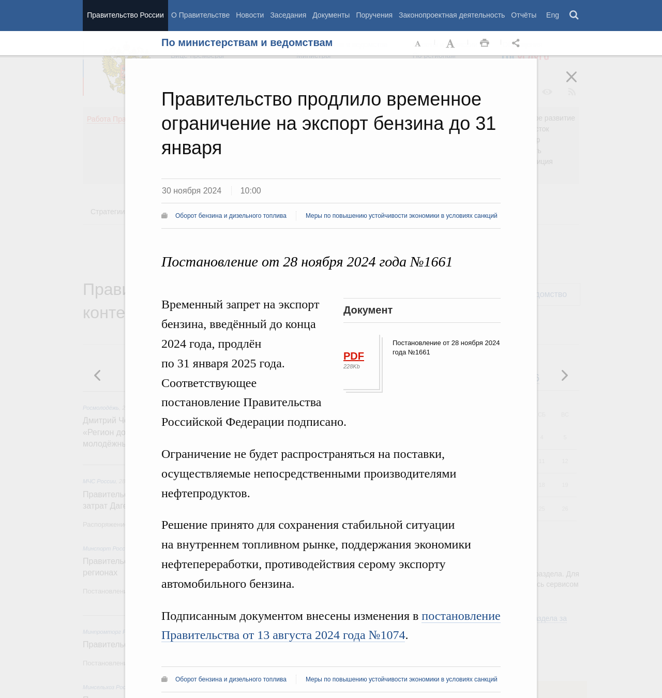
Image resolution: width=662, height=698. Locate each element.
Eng (552, 15)
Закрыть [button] (578, 83)
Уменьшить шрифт (418, 43)
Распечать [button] (484, 43)
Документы (331, 15)
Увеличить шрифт (451, 43)
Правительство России (125, 15)
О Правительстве (200, 15)
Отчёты (523, 15)
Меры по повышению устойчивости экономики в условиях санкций (402, 215)
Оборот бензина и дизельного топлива (231, 215)
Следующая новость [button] (97, 375)
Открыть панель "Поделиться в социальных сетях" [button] (517, 43)
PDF (353, 356)
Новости (250, 15)
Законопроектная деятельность (452, 15)
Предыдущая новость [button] (564, 375)
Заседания (288, 15)
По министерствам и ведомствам (247, 42)
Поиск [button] (574, 15)
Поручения (374, 15)
